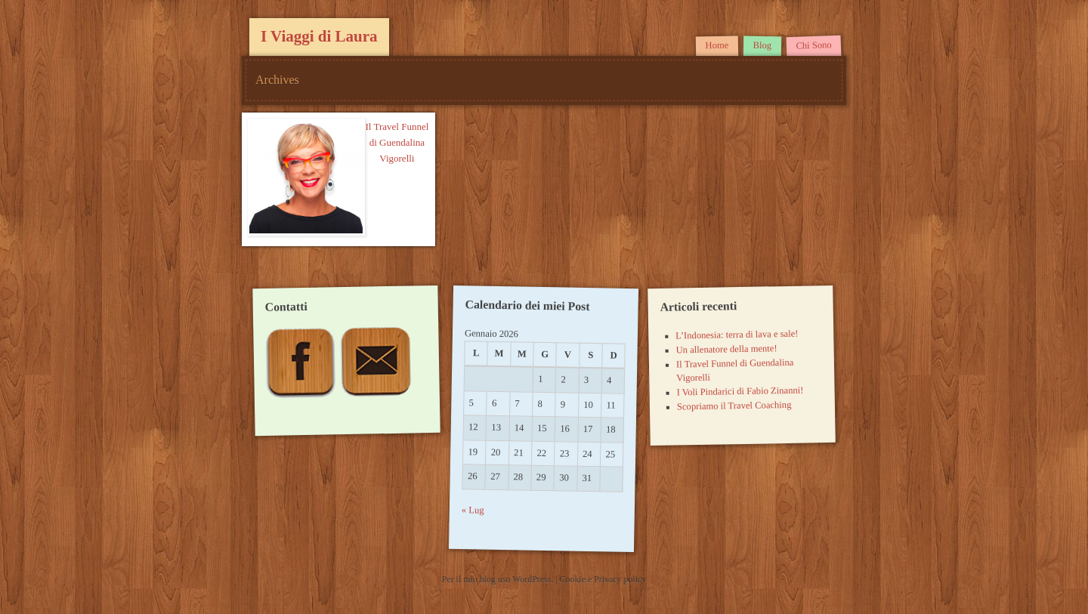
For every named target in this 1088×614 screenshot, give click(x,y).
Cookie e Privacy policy (603, 579)
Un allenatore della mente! (726, 349)
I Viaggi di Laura (319, 36)
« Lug (473, 511)
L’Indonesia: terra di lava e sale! (736, 335)
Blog (762, 45)
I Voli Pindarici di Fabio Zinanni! (739, 391)
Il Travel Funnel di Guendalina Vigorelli (396, 142)
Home (716, 45)
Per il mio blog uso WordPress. (498, 579)
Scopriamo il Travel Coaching (733, 406)
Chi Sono (814, 45)
